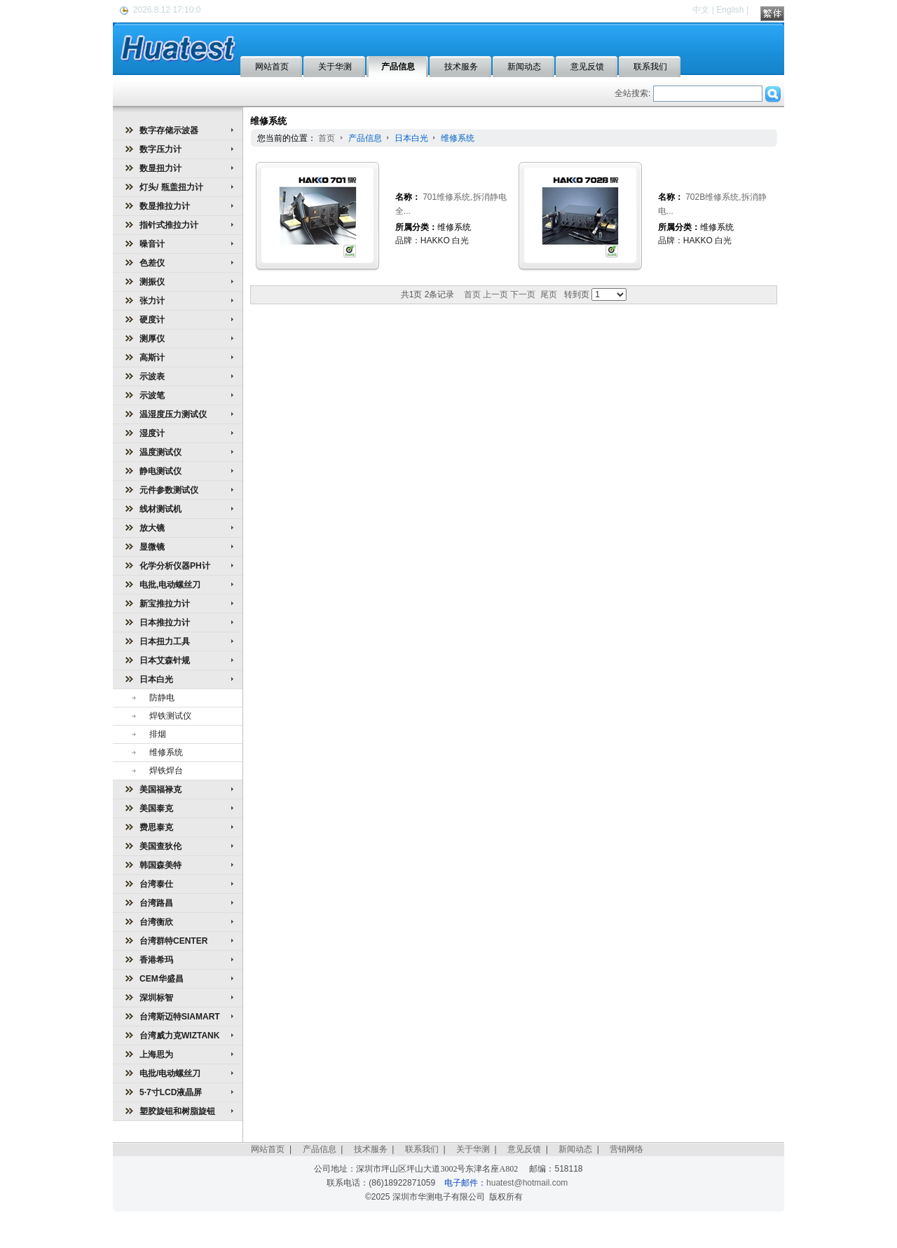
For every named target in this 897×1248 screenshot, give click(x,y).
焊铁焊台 (166, 770)
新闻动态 (575, 1149)
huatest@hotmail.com (527, 1183)
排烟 (157, 734)
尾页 (548, 294)
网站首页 (268, 1149)
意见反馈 (524, 1149)
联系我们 (422, 1149)
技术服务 (371, 1149)
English (730, 10)
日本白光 (412, 138)
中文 (700, 10)
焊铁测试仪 (170, 716)
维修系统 (166, 752)
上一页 (495, 294)
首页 (326, 138)
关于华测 (473, 1149)
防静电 (161, 698)
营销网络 (626, 1149)
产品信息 (366, 138)
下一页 (522, 294)
